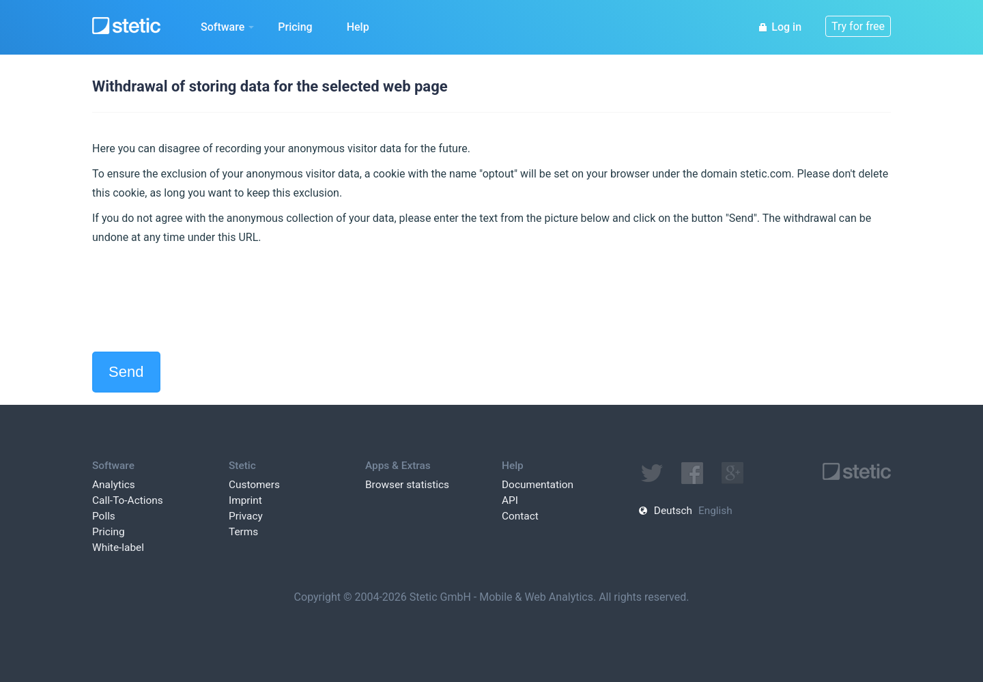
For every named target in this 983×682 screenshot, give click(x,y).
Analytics (113, 485)
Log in (779, 26)
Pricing (295, 26)
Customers (254, 485)
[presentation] (196, 299)
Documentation (537, 485)
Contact (520, 516)
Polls (103, 516)
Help (358, 26)
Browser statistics (407, 485)
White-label (118, 547)
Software (227, 26)
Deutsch (673, 511)
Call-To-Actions (127, 500)
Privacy (246, 516)
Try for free (858, 26)
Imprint (245, 500)
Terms (243, 532)
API (510, 500)
